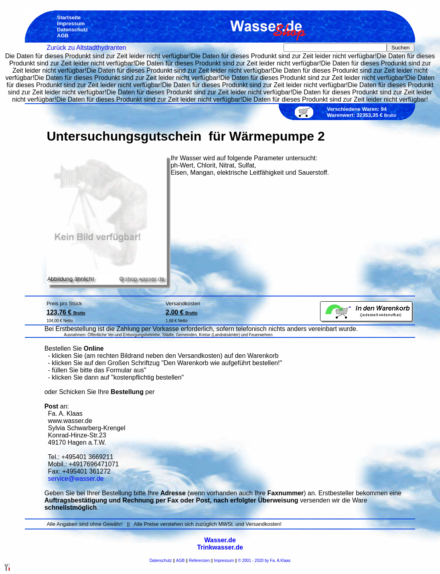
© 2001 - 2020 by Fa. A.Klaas (264, 560)
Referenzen (199, 560)
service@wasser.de (76, 478)
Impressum (223, 560)
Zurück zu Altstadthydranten (86, 47)
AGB (180, 560)
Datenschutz (161, 560)
